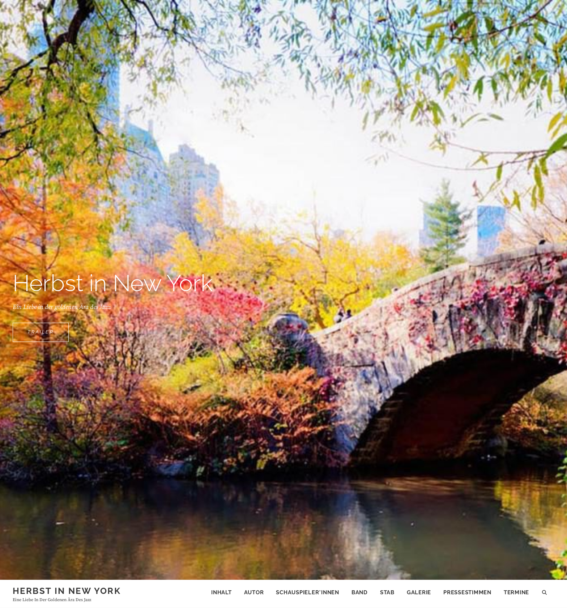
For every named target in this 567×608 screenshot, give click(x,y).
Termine (516, 592)
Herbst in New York (67, 591)
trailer (48, 335)
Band (359, 592)
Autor (254, 592)
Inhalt (221, 592)
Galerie (419, 592)
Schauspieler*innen (307, 592)
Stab (387, 592)
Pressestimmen (467, 592)
